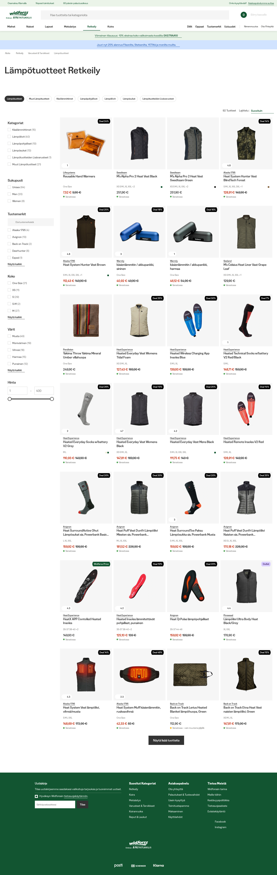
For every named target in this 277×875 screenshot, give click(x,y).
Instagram (218, 827)
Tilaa (82, 804)
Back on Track (177, 703)
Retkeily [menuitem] (91, 26)
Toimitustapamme (178, 806)
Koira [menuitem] (110, 26)
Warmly (120, 260)
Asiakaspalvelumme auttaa (261, 3)
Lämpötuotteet (61, 53)
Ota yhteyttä (175, 789)
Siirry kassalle (260, 14)
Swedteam (122, 172)
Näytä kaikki (16, 264)
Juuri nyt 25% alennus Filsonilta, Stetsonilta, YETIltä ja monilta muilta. (138, 45)
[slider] (10, 399)
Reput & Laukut (138, 817)
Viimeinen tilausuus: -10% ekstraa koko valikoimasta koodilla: (138, 36)
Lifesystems (69, 172)
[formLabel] (135, 15)
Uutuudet (230, 26)
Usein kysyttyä (176, 800)
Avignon (67, 526)
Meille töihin (214, 794)
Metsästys (135, 800)
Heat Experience (125, 349)
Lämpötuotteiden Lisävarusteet (158, 99)
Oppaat (199, 26)
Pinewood (228, 615)
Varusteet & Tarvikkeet (38, 53)
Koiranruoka (136, 811)
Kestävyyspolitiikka (218, 800)
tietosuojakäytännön (76, 796)
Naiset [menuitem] (30, 26)
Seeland (228, 260)
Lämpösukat (129, 99)
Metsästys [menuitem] (70, 26)
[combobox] (262, 110)
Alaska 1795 (229, 172)
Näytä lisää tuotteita (166, 740)
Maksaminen (175, 811)
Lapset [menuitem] (49, 26)
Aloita (10, 53)
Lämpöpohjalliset (89, 99)
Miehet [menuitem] (11, 26)
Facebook (218, 821)
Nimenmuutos (251, 26)
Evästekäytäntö (216, 811)
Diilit (190, 26)
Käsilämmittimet (64, 99)
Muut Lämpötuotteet (39, 99)
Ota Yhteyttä (267, 26)
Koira (132, 794)
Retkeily (19, 53)
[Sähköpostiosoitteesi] (55, 804)
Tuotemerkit (214, 26)
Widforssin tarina (217, 789)
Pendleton (68, 349)
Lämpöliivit (110, 99)
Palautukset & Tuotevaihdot (184, 794)
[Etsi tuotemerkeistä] (31, 222)
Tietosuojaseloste (217, 806)
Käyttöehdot (175, 817)
